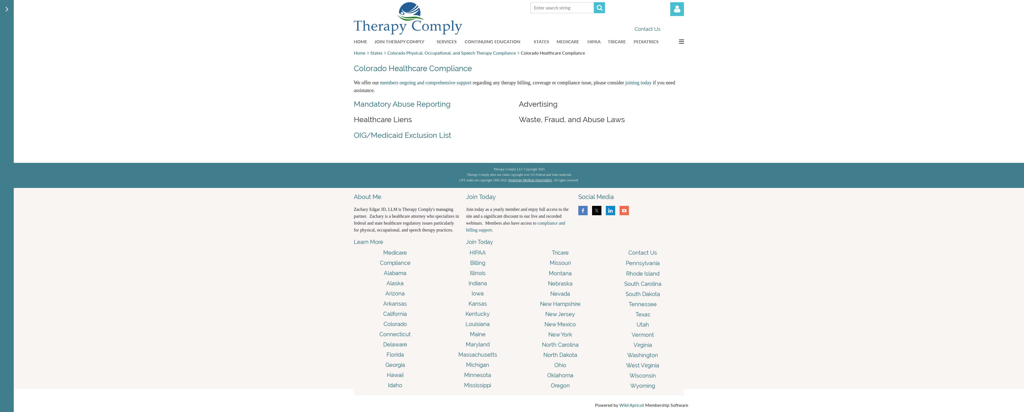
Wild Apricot (631, 405)
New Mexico (560, 324)
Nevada (560, 293)
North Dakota (560, 355)
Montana (560, 273)
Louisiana (478, 324)
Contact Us (648, 29)
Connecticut (395, 334)
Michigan (477, 365)
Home (359, 52)
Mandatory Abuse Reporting (402, 104)
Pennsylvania (643, 263)
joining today (638, 82)
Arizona (395, 293)
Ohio (560, 365)
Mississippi (477, 385)
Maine (478, 334)
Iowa (478, 293)
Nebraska (560, 283)
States (376, 52)
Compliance (395, 263)
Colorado (395, 324)
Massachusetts (477, 354)
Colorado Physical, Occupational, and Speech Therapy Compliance (451, 52)
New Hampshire (560, 304)
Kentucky (478, 314)
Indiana (478, 283)
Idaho (395, 385)
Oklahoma (560, 375)
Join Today (479, 242)
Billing (477, 263)
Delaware (395, 344)
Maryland (478, 344)
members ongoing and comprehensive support (426, 82)
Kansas (478, 303)
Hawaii (395, 375)
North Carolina (560, 344)
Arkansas (395, 303)
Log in (677, 9)
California (395, 314)
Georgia (395, 365)
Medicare (395, 252)
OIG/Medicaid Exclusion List (402, 135)
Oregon (560, 385)
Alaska (395, 283)
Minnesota (477, 375)
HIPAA (478, 252)
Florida (395, 354)
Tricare (560, 252)
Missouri (560, 263)
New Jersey (560, 314)
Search (599, 7)
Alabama (395, 273)
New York (560, 334)
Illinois (478, 273)
